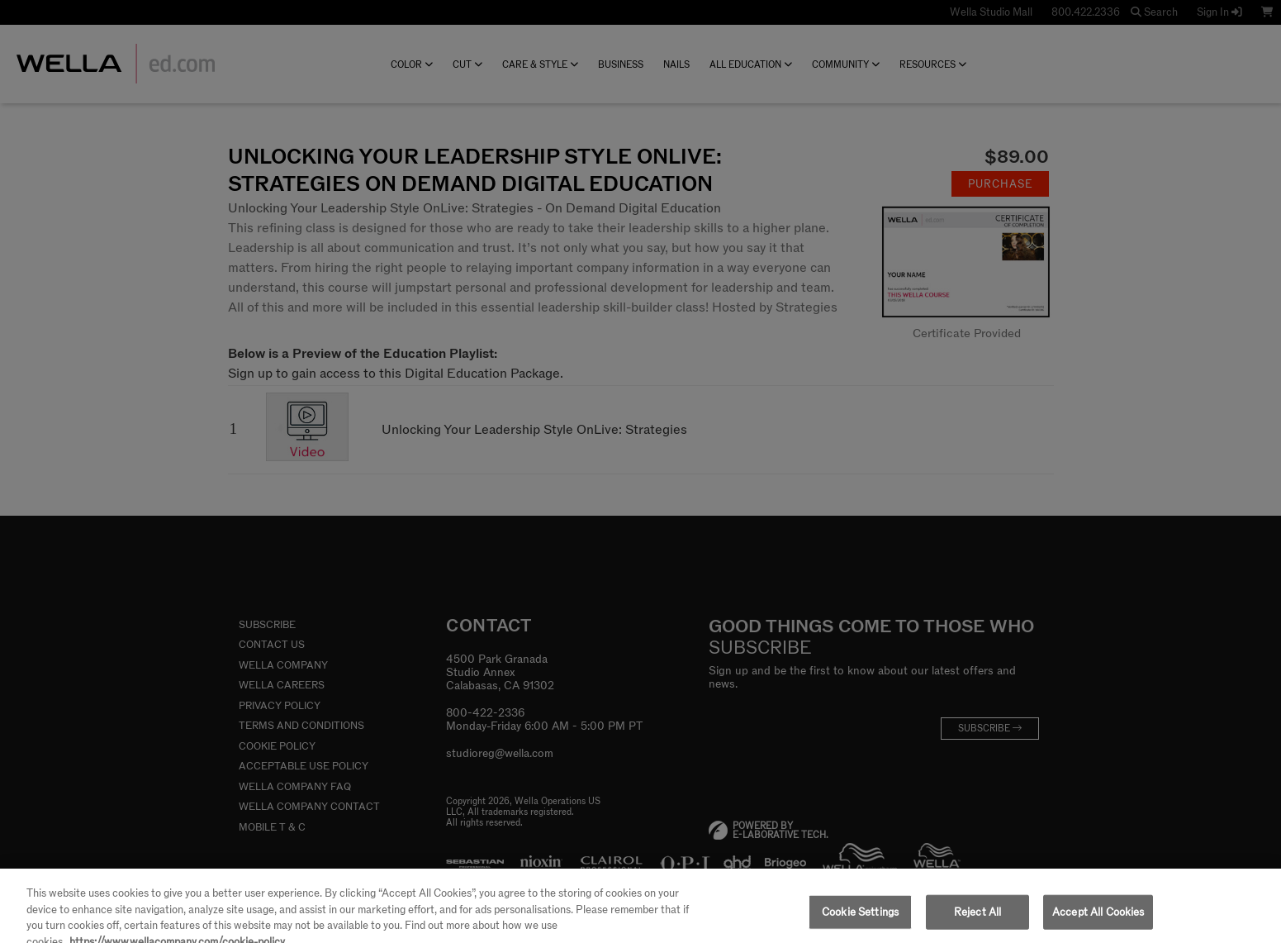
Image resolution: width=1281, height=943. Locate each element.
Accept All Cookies (1098, 921)
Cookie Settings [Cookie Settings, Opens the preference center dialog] (860, 921)
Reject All (977, 921)
